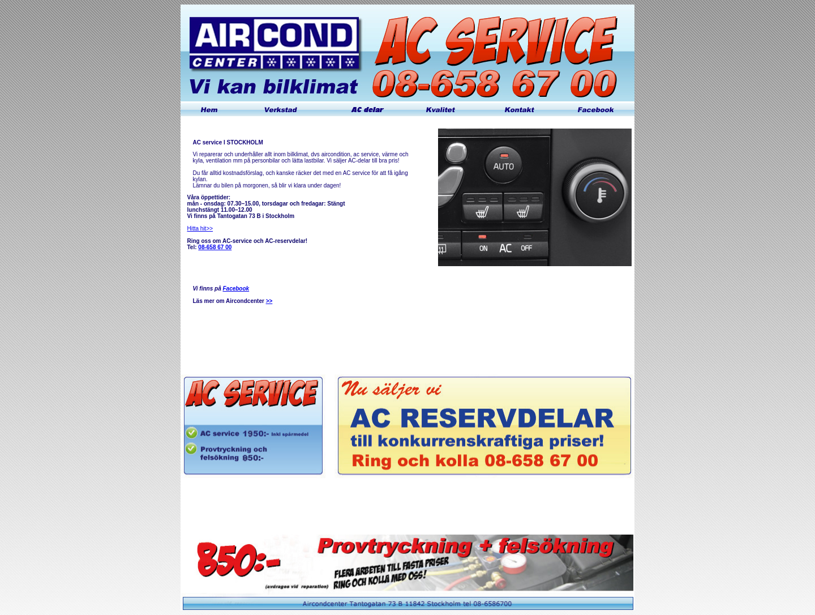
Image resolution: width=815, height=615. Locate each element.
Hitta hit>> (200, 228)
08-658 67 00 (214, 247)
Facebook (235, 288)
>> (269, 301)
